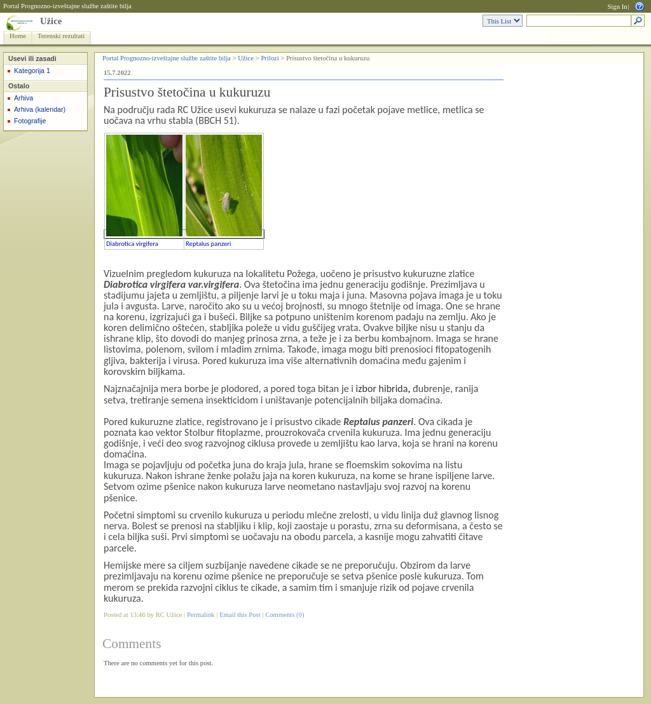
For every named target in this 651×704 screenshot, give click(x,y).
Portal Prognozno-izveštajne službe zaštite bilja (67, 6)
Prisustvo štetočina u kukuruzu (187, 92)
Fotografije (30, 121)
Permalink (201, 614)
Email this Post (240, 614)
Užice (51, 21)
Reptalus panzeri (208, 244)
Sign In (617, 6)
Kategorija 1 (32, 70)
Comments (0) (284, 614)
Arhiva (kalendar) (39, 109)
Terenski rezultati (61, 35)
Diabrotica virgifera (132, 244)
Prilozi (269, 58)
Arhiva (23, 98)
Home (18, 35)
